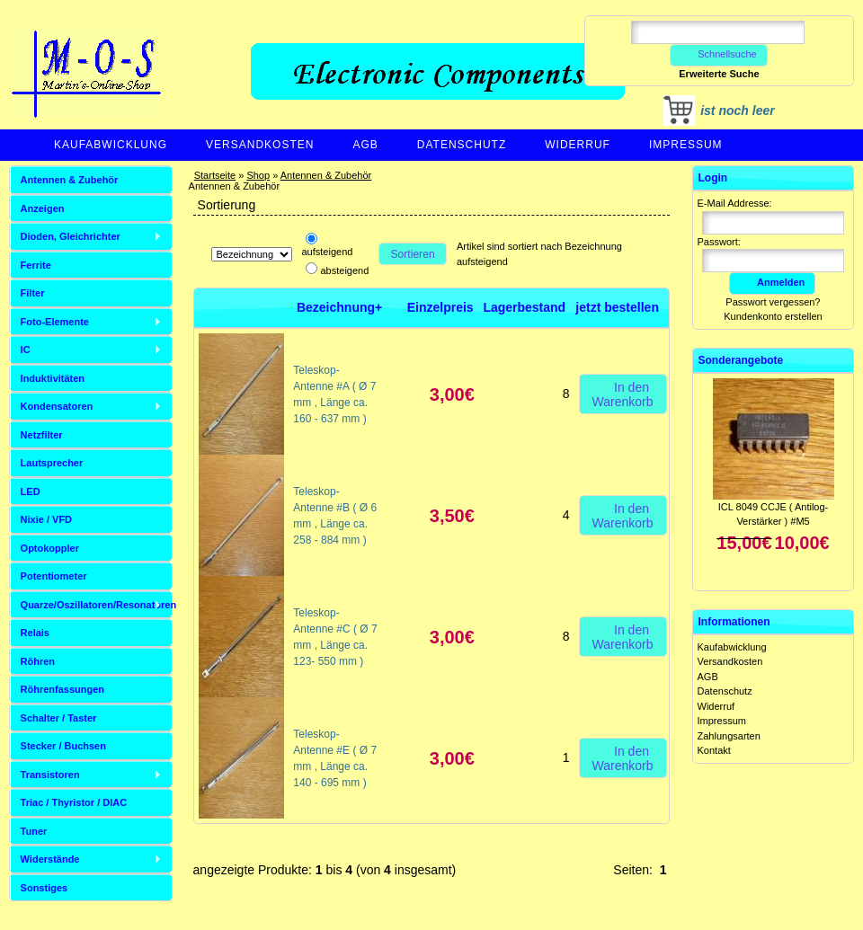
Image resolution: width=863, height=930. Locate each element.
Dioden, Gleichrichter (70, 236)
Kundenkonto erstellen (773, 316)
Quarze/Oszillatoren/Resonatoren (97, 604)
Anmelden (772, 282)
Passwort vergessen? (772, 302)
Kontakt (714, 750)
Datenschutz (461, 144)
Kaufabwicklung (110, 144)
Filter (33, 293)
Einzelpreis (440, 307)
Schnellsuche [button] (719, 54)
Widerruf (577, 144)
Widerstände (50, 859)
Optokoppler (50, 548)
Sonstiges (44, 887)
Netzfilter (42, 435)
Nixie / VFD (46, 519)
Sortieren (413, 254)
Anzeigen (43, 208)
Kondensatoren (57, 406)
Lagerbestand (524, 307)
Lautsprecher (52, 462)
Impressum (686, 144)
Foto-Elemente (55, 321)
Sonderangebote (741, 360)
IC (26, 349)
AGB (365, 144)
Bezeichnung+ (339, 307)
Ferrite (36, 265)
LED (30, 491)
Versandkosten (260, 144)
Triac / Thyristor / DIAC (74, 802)
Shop (258, 175)
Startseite (215, 175)
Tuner (34, 831)
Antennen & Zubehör (326, 175)
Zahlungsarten (729, 736)
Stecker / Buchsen (63, 745)
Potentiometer (54, 576)
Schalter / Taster (59, 718)
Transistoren (50, 774)
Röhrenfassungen (63, 689)
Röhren (38, 661)
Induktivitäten (53, 378)
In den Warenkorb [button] (623, 393)
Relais (35, 632)
